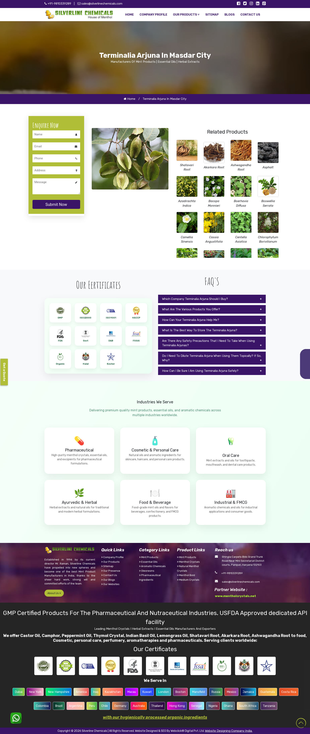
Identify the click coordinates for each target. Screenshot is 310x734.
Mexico (231, 692)
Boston (180, 692)
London (163, 692)
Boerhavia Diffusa (241, 203)
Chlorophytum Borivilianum (268, 239)
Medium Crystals (188, 579)
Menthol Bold (186, 575)
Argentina (75, 706)
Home (129, 99)
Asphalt (268, 167)
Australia (139, 706)
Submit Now (56, 204)
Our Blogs (108, 579)
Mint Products (148, 557)
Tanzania (269, 706)
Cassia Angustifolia (214, 239)
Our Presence (110, 570)
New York (35, 692)
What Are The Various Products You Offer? (191, 309)
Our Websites (110, 584)
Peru (92, 706)
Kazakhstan (113, 692)
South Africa (247, 706)
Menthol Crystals (188, 561)
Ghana (228, 706)
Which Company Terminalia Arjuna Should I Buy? (195, 299)
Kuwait (147, 692)
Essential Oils (148, 561)
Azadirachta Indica (187, 203)
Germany (120, 706)
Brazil (58, 706)
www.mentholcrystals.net (235, 596)
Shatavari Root (187, 167)
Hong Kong (177, 706)
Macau (131, 692)
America (81, 692)
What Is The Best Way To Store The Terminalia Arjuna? (199, 330)
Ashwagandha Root (241, 167)
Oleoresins (146, 570)
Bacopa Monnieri (214, 203)
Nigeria (212, 706)
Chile (104, 706)
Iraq (95, 692)
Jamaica (248, 692)
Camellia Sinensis (187, 239)
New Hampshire (58, 692)
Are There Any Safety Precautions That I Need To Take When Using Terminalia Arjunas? (208, 343)
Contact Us (109, 575)
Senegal (196, 706)
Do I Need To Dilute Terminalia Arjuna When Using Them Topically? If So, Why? (211, 358)
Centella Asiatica (241, 239)
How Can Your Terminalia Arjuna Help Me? (190, 320)
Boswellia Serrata (268, 203)
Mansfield (198, 692)
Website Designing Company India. (228, 731)
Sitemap (107, 566)
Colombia (42, 706)
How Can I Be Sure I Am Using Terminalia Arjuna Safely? (200, 371)
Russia (215, 692)
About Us (54, 593)
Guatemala (267, 692)
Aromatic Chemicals (152, 566)
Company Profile (112, 557)
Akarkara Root (214, 167)
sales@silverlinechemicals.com (100, 3)
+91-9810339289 (232, 573)
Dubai (19, 692)
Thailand (157, 706)
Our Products (110, 561)
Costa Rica (288, 692)
